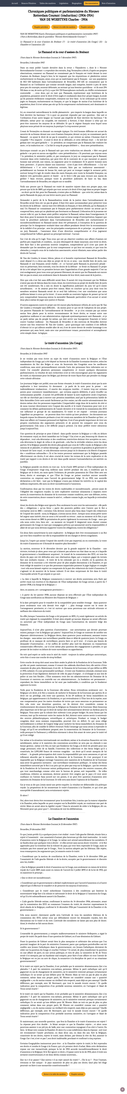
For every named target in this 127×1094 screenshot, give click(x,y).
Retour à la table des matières (64, 27)
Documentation (91, 3)
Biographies (77, 3)
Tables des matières (48, 3)
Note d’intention (108, 3)
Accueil (15, 3)
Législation (63, 3)
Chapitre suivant (87, 27)
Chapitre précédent (41, 27)
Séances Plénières (28, 3)
